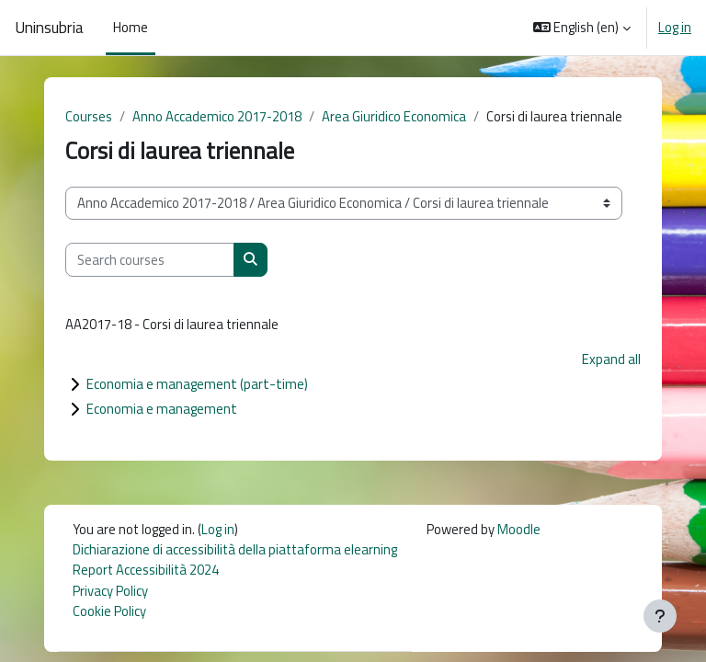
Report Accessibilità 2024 (146, 569)
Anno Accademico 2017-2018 (217, 116)
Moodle (519, 529)
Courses (88, 116)
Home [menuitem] (130, 27)
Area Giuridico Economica (394, 116)
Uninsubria (49, 28)
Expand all (611, 359)
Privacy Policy (110, 590)
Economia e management (161, 408)
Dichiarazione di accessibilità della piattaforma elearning (235, 549)
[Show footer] (660, 616)
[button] (582, 27)
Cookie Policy (109, 611)
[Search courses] (149, 259)
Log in (674, 27)
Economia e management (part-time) (197, 383)
